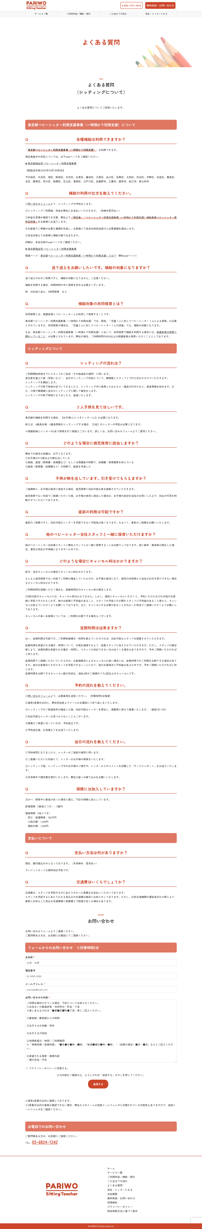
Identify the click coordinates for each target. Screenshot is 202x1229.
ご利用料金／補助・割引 (121, 1177)
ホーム (111, 1168)
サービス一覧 (114, 1172)
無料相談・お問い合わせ (160, 5)
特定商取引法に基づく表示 (122, 1211)
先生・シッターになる (120, 1190)
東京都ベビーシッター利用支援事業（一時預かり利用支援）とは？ (78, 255)
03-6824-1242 (45, 1142)
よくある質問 (114, 1185)
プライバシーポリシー (120, 1207)
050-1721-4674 (131, 5)
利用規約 (112, 1202)
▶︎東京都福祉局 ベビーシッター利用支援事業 (50, 163)
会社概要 (112, 1194)
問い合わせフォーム (39, 204)
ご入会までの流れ (117, 1181)
